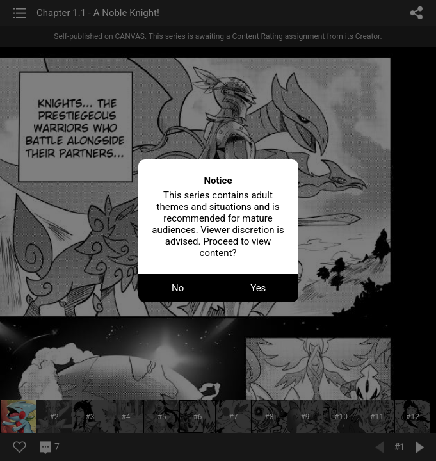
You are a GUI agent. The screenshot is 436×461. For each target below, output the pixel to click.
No (178, 288)
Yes (258, 288)
